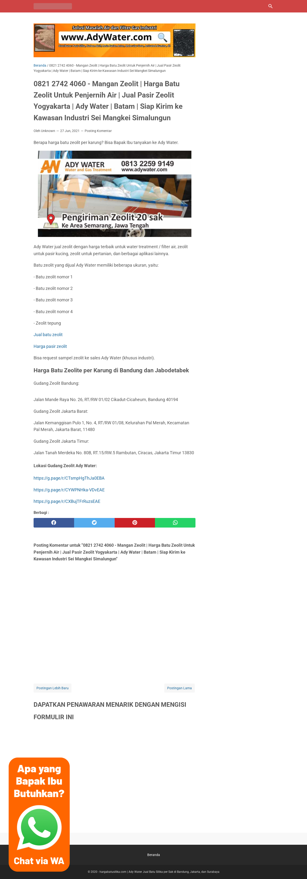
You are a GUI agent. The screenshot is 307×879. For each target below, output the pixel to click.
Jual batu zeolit (48, 334)
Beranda (153, 855)
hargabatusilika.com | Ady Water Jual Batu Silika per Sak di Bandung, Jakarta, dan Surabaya (159, 871)
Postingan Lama (179, 688)
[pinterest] (135, 523)
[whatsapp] (175, 523)
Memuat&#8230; (114, 776)
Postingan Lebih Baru (52, 688)
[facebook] (54, 523)
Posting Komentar (98, 131)
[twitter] (94, 523)
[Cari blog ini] (270, 6)
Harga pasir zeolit (50, 346)
